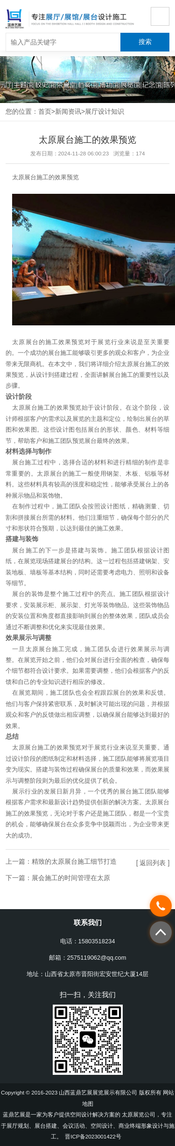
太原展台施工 (30, 177)
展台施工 (60, 352)
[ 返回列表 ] (153, 863)
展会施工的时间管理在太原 (71, 878)
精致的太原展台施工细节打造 (74, 861)
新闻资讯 (68, 111)
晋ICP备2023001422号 (93, 1136)
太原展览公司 (138, 1114)
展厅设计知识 (104, 111)
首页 (44, 111)
